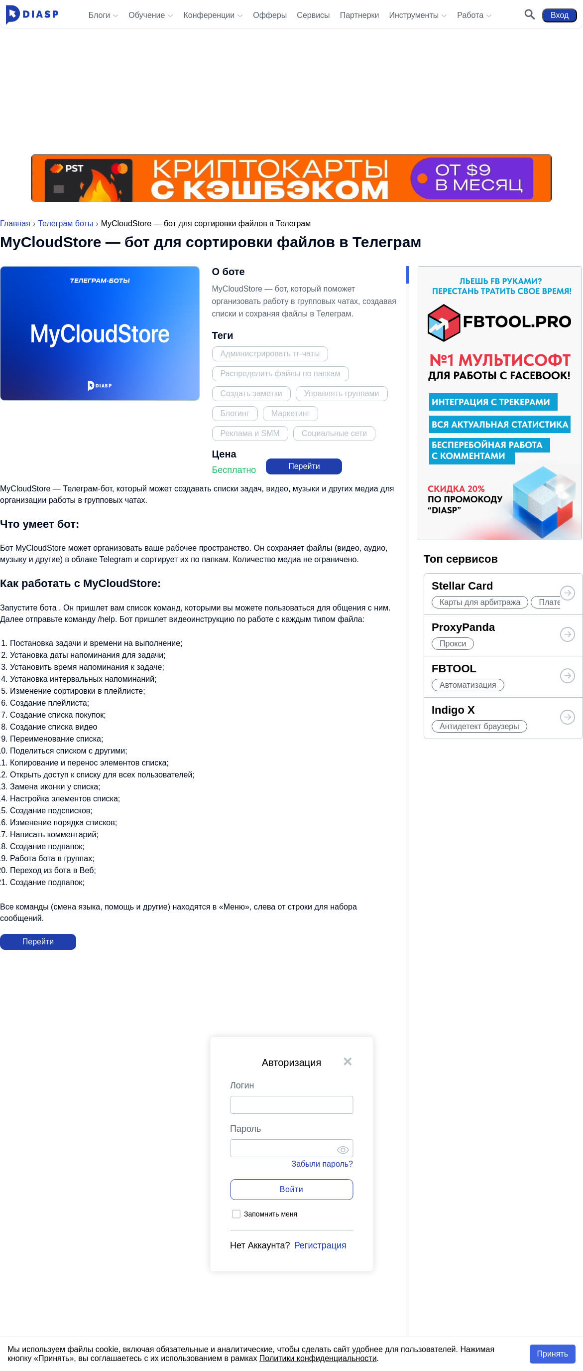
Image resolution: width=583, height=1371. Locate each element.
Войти (291, 1189)
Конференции (208, 15)
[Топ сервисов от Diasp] (567, 594)
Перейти (304, 466)
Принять (553, 1354)
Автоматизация (468, 685)
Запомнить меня (270, 1214)
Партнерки (359, 15)
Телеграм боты (65, 223)
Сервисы (313, 15)
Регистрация (320, 1245)
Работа (470, 15)
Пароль (245, 1129)
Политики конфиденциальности (318, 1358)
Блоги (100, 15)
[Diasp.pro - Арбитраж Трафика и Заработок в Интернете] (36, 15)
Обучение (146, 15)
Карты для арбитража (480, 602)
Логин (242, 1085)
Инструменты (414, 15)
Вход (556, 15)
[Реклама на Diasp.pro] (291, 80)
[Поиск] (525, 15)
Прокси (453, 643)
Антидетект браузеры (479, 726)
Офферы (270, 15)
